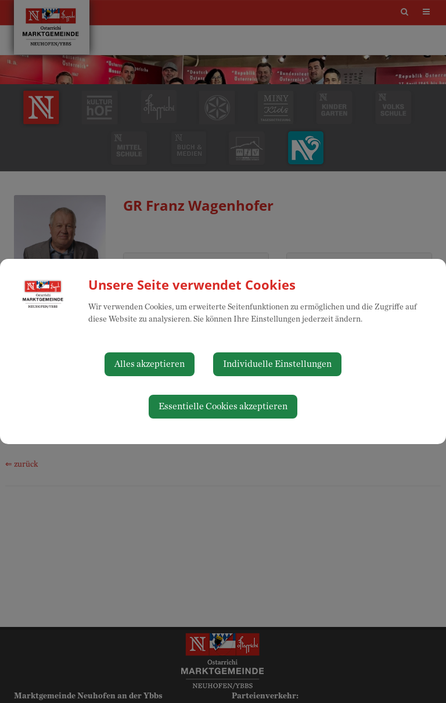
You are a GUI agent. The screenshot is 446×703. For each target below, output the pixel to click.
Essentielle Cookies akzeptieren (223, 406)
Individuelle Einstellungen (277, 364)
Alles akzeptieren (149, 364)
